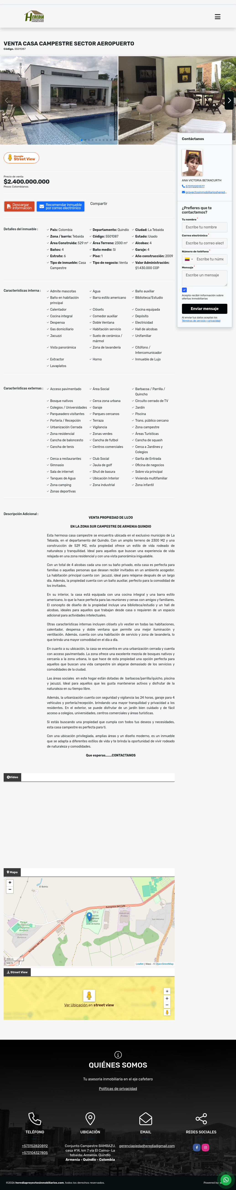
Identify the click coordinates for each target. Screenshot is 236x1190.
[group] (59, 100)
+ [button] (9, 883)
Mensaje (188, 267)
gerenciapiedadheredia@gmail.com (147, 1146)
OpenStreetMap (165, 964)
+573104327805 (35, 1153)
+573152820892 (35, 1146)
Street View (21, 157)
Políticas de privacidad (118, 1089)
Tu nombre (190, 219)
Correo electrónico (195, 235)
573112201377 (195, 186)
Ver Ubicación (76, 1005)
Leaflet (139, 964)
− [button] (9, 889)
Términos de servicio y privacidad (201, 320)
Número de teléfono (196, 251)
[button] (82, 140)
